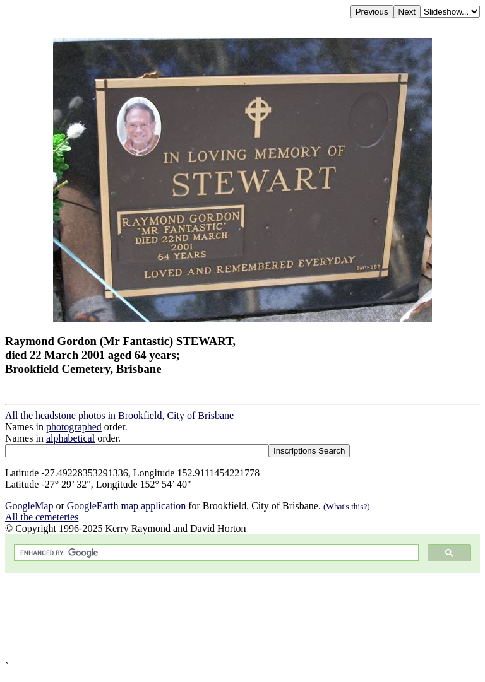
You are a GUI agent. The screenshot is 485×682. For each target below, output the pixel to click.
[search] (215, 553)
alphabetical (70, 438)
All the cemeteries (41, 517)
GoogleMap (29, 505)
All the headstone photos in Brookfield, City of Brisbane (119, 415)
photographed (74, 426)
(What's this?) (346, 506)
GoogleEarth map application (127, 505)
